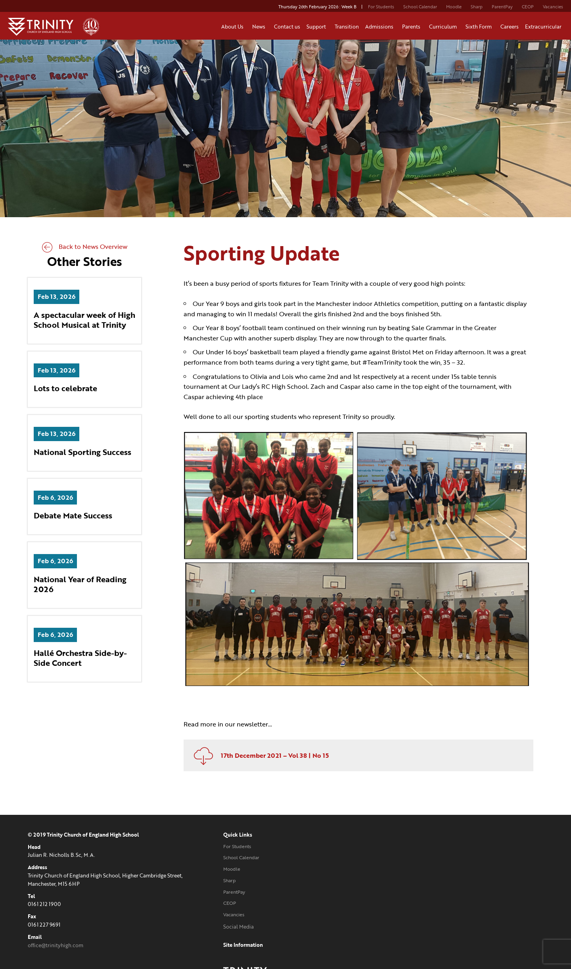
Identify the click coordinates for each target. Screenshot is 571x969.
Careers (509, 27)
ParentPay (502, 7)
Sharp (477, 7)
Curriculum (444, 27)
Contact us (287, 27)
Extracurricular (544, 27)
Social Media (222, 921)
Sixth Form (480, 27)
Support (317, 27)
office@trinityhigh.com (55, 939)
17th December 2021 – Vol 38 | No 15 (260, 749)
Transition (347, 27)
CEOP (528, 7)
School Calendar (420, 7)
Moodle (454, 7)
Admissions (380, 27)
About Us (233, 27)
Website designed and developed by (454, 921)
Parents (412, 27)
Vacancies (553, 7)
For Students (381, 7)
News (260, 27)
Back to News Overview (84, 247)
